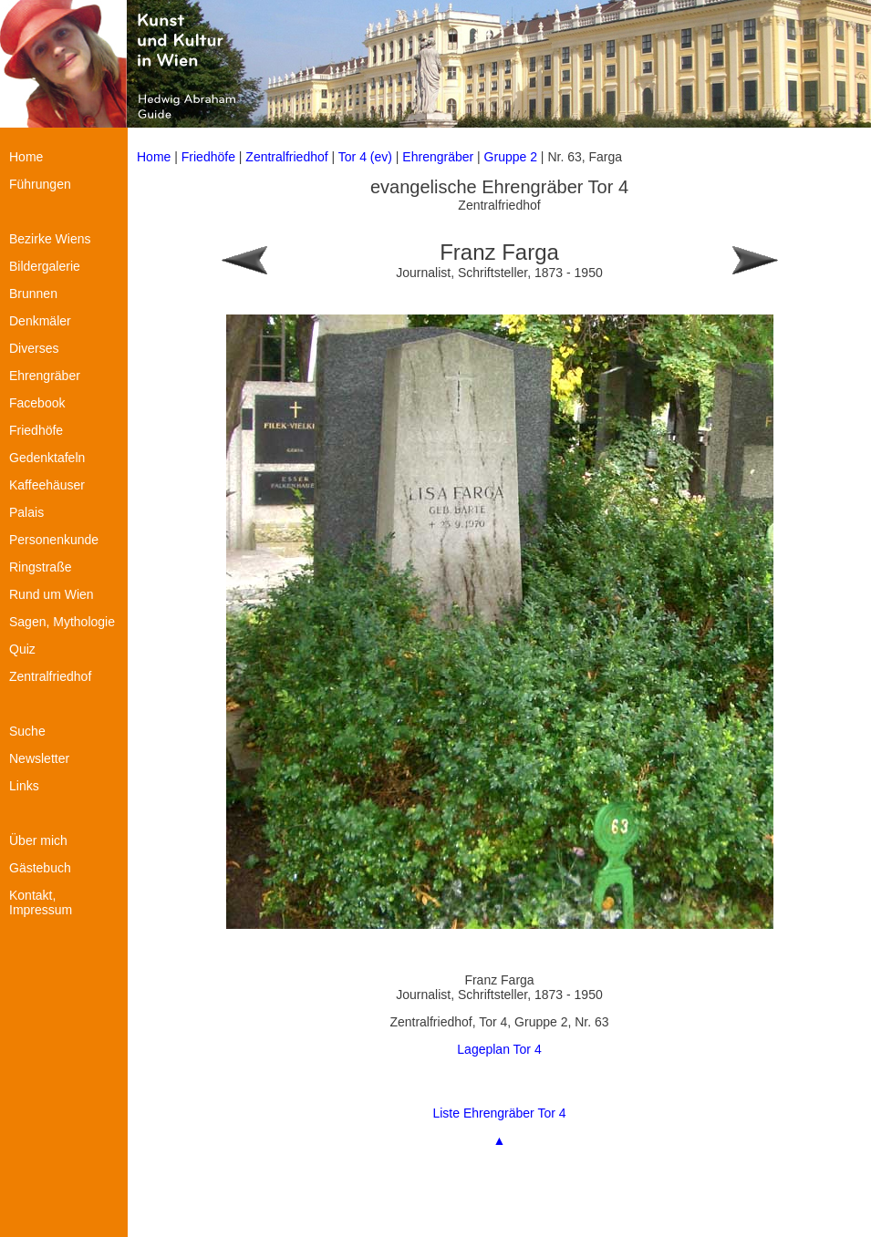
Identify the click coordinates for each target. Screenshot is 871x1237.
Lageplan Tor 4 (499, 1049)
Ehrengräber (437, 156)
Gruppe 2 (510, 156)
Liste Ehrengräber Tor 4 (498, 1113)
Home (154, 156)
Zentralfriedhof (286, 156)
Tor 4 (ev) (367, 156)
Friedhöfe (208, 156)
